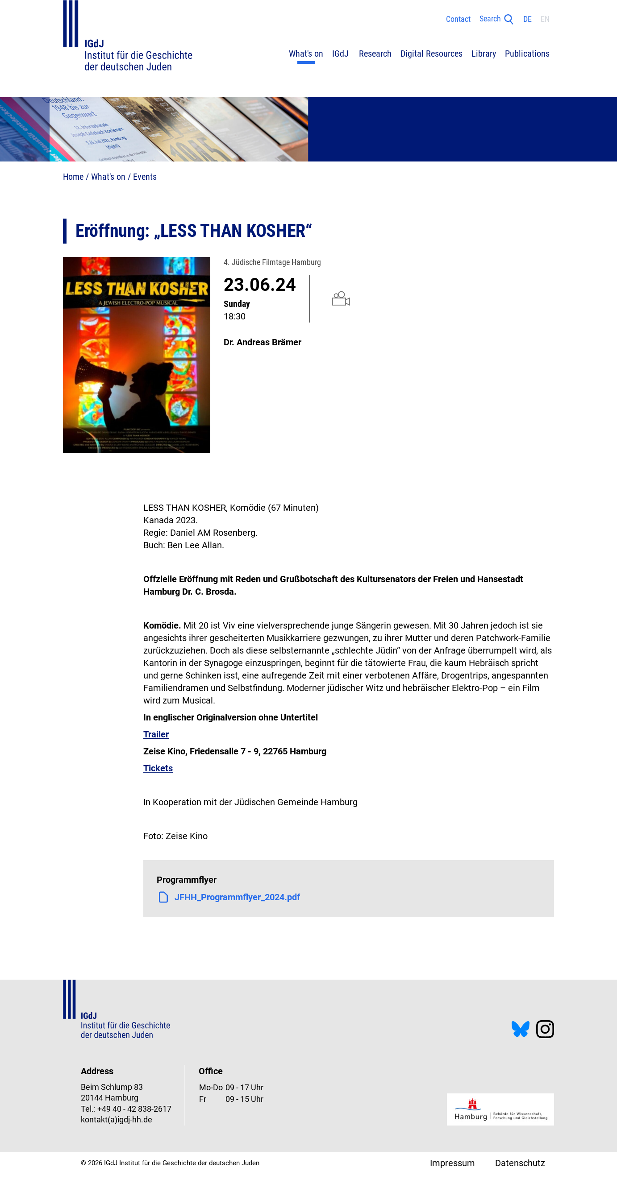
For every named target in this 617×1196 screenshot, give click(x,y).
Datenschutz (520, 1163)
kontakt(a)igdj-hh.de (116, 1119)
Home (73, 176)
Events (145, 176)
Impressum (452, 1163)
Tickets (158, 768)
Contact (458, 19)
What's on (108, 176)
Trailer (156, 734)
